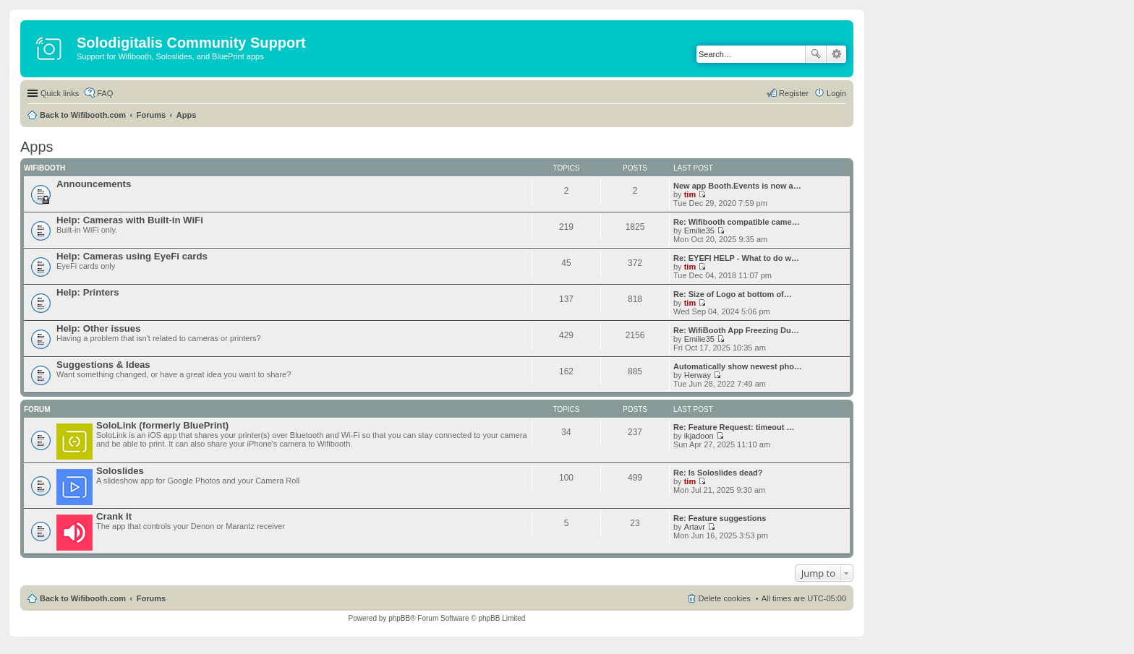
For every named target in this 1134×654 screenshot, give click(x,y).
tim (690, 194)
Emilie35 (699, 230)
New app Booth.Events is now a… (737, 185)
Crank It (114, 516)
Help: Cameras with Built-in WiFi (129, 220)
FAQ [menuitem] (105, 93)
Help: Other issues (98, 328)
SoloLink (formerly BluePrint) (162, 425)
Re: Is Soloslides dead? (717, 472)
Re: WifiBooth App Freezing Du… (736, 330)
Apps (186, 115)
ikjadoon (699, 435)
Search (816, 54)
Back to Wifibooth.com (83, 115)
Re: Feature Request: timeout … (733, 427)
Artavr (694, 526)
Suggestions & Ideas (103, 364)
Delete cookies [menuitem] (725, 598)
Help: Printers (87, 292)
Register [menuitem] (794, 93)
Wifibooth (44, 168)
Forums (151, 115)
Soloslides (120, 470)
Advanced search (836, 54)
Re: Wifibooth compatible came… (736, 222)
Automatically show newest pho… (737, 366)
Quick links (59, 93)
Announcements (93, 183)
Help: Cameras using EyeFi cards (132, 256)
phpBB (399, 618)
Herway (697, 375)
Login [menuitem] (836, 93)
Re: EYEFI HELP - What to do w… (736, 258)
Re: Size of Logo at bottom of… (732, 294)
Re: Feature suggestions (719, 518)
